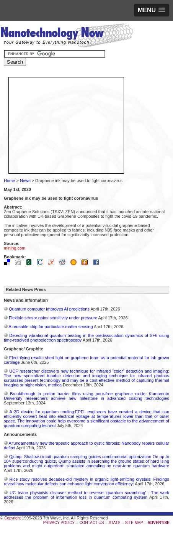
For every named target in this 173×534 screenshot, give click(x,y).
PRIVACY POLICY (59, 523)
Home (9, 180)
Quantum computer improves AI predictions (49, 309)
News (25, 180)
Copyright (12, 518)
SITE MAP (134, 523)
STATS (115, 523)
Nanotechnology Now (67, 36)
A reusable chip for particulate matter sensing (50, 326)
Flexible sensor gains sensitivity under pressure (53, 317)
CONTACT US (91, 523)
